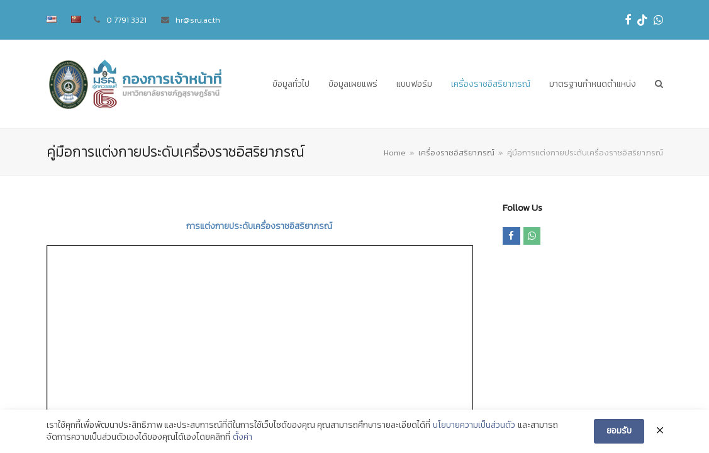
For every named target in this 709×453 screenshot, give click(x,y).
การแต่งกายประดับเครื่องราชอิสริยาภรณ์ (259, 226)
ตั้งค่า (242, 437)
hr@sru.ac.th (198, 20)
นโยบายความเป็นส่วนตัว (474, 425)
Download (67, 268)
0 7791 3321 (126, 20)
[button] (659, 84)
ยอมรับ (619, 430)
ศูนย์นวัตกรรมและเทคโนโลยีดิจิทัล (184, 356)
